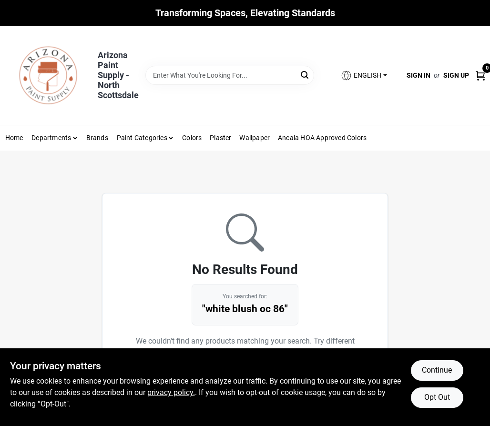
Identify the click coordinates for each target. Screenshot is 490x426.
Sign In (418, 75)
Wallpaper (254, 138)
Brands (97, 138)
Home (14, 138)
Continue (437, 370)
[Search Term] (229, 75)
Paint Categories (142, 138)
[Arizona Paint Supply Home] (48, 75)
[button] (364, 75)
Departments (51, 138)
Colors (192, 138)
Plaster (220, 138)
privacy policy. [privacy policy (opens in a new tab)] (171, 392)
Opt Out (437, 397)
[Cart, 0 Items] (480, 75)
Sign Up (456, 75)
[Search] (305, 74)
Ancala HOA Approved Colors (322, 138)
